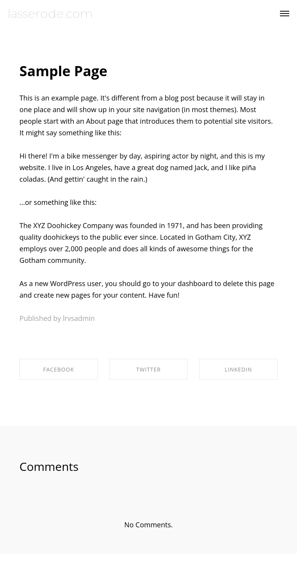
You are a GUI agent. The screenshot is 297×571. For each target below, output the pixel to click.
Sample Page (63, 70)
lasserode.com (50, 14)
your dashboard (187, 283)
